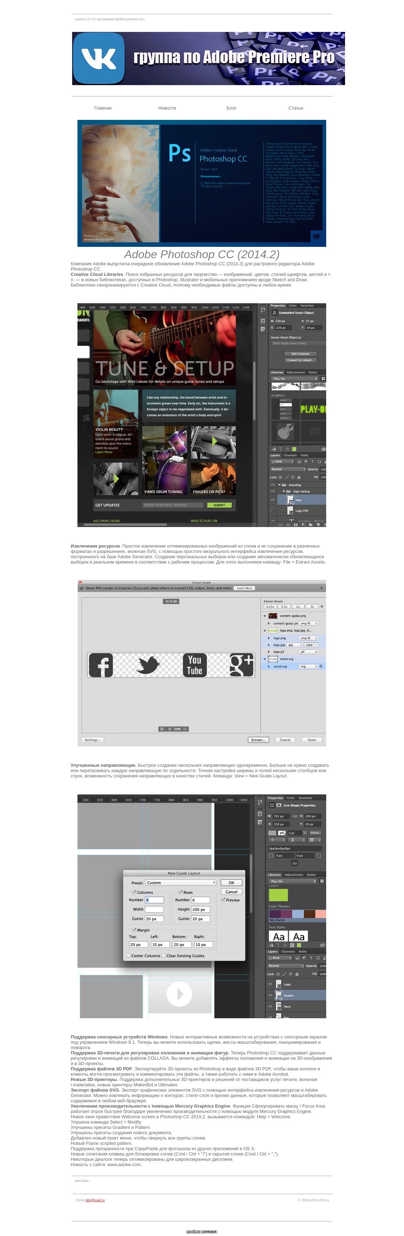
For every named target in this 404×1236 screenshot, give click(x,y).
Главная (103, 108)
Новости (167, 108)
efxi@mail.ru (95, 1200)
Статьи (296, 108)
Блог (232, 108)
